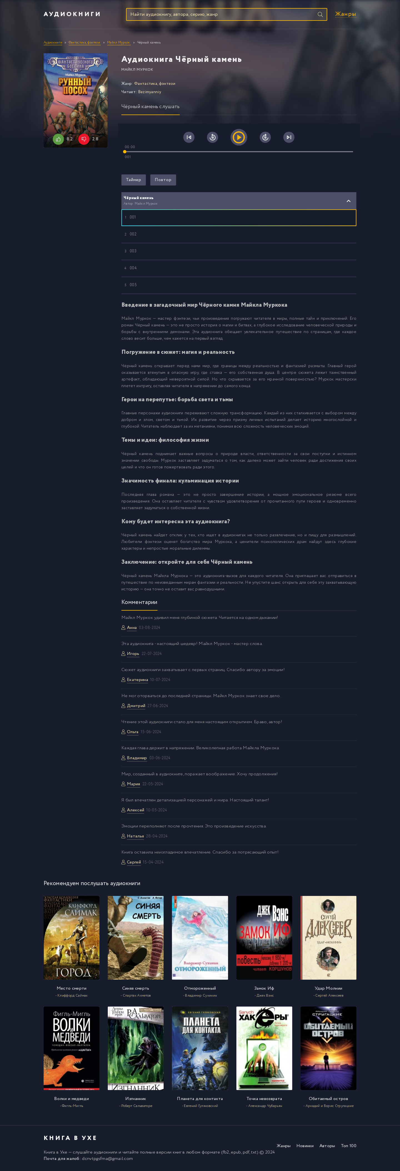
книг (177, 1153)
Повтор (163, 180)
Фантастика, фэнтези (154, 84)
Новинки (305, 1147)
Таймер (133, 180)
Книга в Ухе (56, 1153)
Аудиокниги (72, 14)
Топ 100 (348, 1147)
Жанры (345, 15)
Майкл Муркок (137, 70)
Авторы (327, 1147)
